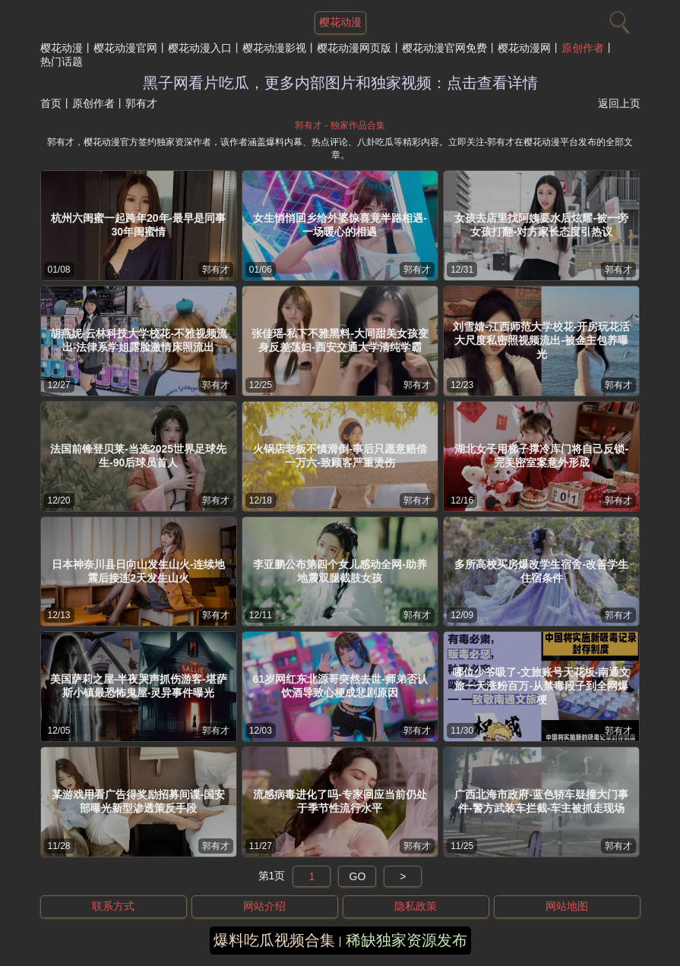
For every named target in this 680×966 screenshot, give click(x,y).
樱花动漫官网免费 (444, 48)
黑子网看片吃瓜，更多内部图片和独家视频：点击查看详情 (340, 82)
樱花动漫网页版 (354, 48)
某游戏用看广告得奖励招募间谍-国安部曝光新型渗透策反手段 (139, 801)
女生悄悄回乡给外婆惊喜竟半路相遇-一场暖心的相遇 (340, 225)
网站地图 (567, 906)
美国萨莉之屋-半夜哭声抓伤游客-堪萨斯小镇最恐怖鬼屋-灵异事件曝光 (138, 686)
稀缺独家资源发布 (406, 940)
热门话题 (61, 61)
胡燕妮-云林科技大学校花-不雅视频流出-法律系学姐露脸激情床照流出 (138, 340)
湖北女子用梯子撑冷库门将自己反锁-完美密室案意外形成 (541, 456)
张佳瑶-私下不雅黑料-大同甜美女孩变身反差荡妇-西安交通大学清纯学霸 (340, 340)
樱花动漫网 (524, 48)
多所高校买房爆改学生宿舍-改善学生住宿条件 (541, 571)
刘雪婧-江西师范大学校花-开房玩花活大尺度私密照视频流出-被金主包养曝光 (541, 340)
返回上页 (619, 103)
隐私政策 (415, 906)
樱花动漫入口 (200, 48)
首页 (51, 103)
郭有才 (215, 269)
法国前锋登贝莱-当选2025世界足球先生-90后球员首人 (138, 456)
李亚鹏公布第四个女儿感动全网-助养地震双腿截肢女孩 (340, 571)
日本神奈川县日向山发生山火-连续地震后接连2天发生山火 (139, 571)
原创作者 (582, 48)
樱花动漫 (61, 48)
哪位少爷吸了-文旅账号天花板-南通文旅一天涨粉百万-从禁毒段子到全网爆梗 (541, 686)
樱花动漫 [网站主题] (340, 22)
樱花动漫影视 (274, 48)
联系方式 (113, 906)
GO (357, 876)
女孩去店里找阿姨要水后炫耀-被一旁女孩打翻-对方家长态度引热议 (541, 225)
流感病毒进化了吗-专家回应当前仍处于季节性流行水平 (340, 801)
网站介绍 (264, 906)
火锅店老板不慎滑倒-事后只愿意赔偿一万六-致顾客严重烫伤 (340, 456)
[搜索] (617, 19)
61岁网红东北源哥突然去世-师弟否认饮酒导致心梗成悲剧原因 (339, 686)
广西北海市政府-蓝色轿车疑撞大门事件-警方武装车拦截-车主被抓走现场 (541, 801)
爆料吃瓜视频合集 (274, 940)
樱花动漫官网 (125, 48)
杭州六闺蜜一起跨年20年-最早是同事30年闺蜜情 (138, 225)
